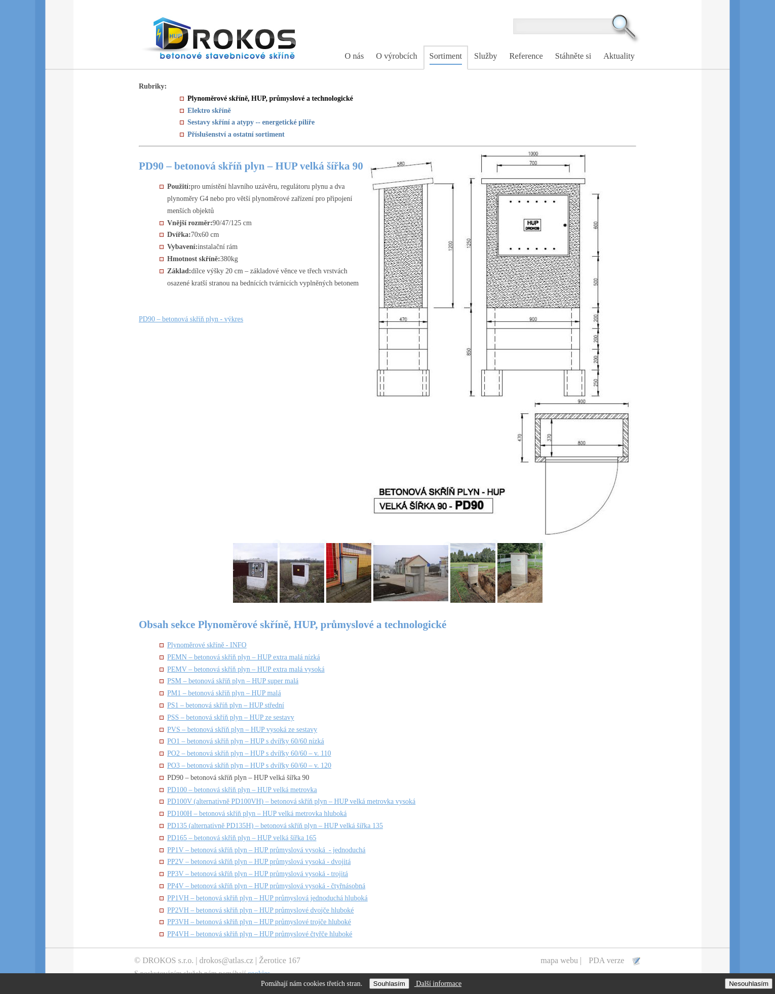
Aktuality (619, 56)
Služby (485, 56)
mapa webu (559, 960)
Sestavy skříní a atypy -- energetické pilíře (251, 122)
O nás (354, 56)
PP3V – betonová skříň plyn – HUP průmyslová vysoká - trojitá (257, 874)
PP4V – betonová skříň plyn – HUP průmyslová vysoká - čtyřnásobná (266, 886)
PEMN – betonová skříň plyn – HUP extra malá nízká (243, 657)
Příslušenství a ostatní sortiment (236, 134)
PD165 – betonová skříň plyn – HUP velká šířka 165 (242, 838)
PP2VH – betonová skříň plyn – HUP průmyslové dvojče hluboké (260, 910)
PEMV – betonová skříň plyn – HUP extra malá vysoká (246, 669)
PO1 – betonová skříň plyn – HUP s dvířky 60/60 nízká (245, 741)
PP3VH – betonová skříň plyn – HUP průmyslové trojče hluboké (259, 922)
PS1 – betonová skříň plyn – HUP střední (225, 705)
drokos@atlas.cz (226, 960)
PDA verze (607, 960)
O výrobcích (396, 56)
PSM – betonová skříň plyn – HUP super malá (232, 681)
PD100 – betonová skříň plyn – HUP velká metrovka (242, 790)
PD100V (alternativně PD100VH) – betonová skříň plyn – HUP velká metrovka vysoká (291, 801)
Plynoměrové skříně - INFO (207, 645)
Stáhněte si (573, 56)
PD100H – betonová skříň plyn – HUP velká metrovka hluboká (257, 813)
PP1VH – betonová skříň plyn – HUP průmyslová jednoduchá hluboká (267, 898)
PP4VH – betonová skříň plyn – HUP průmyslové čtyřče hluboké (259, 934)
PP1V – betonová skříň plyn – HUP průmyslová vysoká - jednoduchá (266, 850)
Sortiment (446, 56)
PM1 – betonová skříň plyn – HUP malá (224, 693)
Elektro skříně (209, 110)
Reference (526, 56)
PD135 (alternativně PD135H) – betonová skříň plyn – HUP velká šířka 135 (275, 826)
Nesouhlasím (748, 983)
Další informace (437, 983)
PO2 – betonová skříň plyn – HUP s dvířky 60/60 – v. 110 (249, 753)
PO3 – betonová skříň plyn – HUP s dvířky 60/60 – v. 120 (249, 765)
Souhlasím (389, 983)
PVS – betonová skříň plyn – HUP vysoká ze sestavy (242, 729)
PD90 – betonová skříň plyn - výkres (191, 319)
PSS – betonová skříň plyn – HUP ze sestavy (230, 717)
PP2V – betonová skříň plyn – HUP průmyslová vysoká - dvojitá (259, 861)
